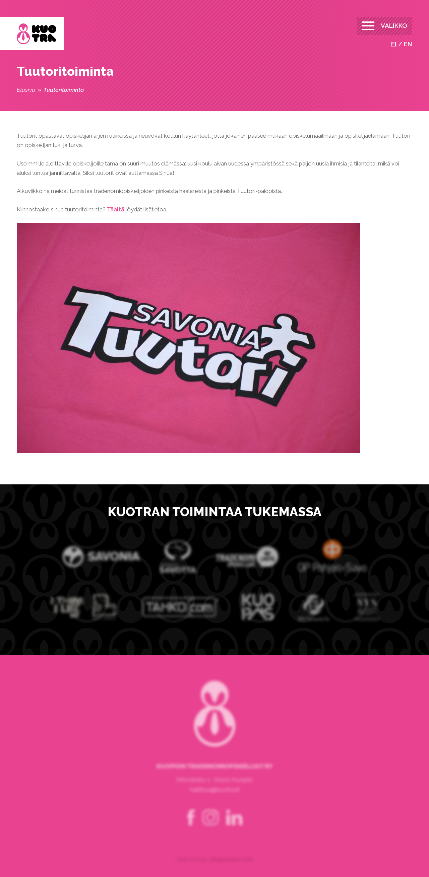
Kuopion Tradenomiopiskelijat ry (36, 34)
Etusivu (26, 89)
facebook (191, 826)
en (408, 44)
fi (393, 44)
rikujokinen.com (231, 867)
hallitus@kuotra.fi (214, 797)
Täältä (115, 209)
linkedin (234, 826)
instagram (210, 826)
